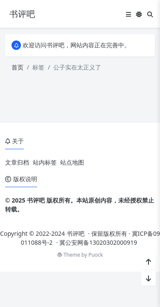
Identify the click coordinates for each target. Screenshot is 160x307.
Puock (95, 254)
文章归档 (17, 162)
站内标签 (45, 162)
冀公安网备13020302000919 (98, 242)
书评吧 (75, 233)
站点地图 (72, 162)
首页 (17, 67)
